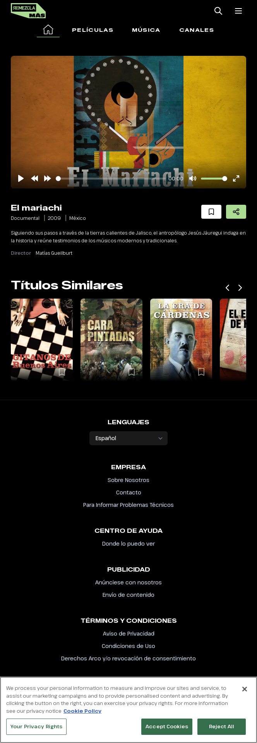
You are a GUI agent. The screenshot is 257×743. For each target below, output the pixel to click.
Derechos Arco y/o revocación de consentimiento (128, 658)
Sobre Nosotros (128, 480)
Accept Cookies (167, 727)
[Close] (244, 690)
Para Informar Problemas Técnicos (128, 504)
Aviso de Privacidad (128, 633)
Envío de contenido (128, 594)
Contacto (128, 492)
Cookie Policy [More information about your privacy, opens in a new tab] (82, 711)
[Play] (21, 178)
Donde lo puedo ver (128, 543)
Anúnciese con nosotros (128, 582)
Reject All (221, 727)
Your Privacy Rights (36, 727)
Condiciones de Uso (128, 646)
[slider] (111, 178)
